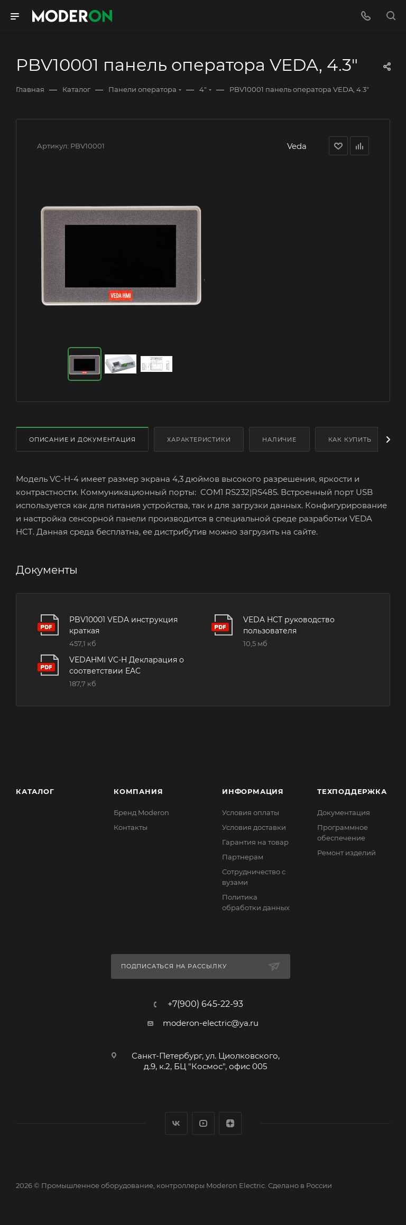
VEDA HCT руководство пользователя (289, 625)
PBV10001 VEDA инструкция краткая (123, 625)
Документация (343, 812)
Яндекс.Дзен (230, 1123)
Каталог (35, 791)
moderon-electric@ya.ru (211, 1023)
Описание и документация (82, 439)
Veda (297, 146)
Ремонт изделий (346, 852)
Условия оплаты (250, 812)
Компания (138, 791)
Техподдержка (352, 791)
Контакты (130, 827)
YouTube (203, 1123)
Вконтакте (176, 1123)
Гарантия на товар (255, 842)
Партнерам (242, 857)
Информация (253, 791)
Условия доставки (254, 827)
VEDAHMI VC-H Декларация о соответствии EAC (126, 665)
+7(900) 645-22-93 (205, 1004)
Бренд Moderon (141, 812)
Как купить (350, 439)
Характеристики (198, 439)
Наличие (279, 439)
